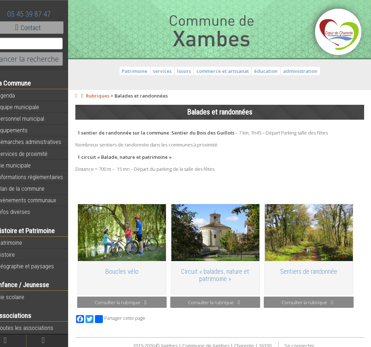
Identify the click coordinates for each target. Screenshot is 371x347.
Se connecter (305, 343)
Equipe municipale (27, 107)
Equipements (21, 130)
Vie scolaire (20, 297)
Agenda (15, 95)
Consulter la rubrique (130, 300)
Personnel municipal (30, 118)
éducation (271, 71)
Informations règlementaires (39, 177)
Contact (40, 27)
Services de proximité (31, 153)
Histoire (15, 254)
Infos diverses (23, 211)
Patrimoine (19, 242)
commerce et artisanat (228, 71)
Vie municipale (23, 165)
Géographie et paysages (35, 266)
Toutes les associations (34, 327)
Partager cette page (131, 317)
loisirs (190, 71)
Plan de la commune (30, 188)
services (168, 71)
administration (306, 71)
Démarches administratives (38, 141)
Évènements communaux (36, 200)
